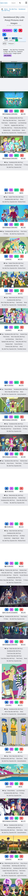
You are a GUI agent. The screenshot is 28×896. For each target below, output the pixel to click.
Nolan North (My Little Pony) (16, 530)
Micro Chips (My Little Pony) (9, 120)
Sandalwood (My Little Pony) (16, 118)
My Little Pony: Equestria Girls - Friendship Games (14, 132)
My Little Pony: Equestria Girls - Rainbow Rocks (14, 201)
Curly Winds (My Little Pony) (8, 658)
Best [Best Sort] (6, 40)
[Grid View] (6, 38)
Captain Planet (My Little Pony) (16, 196)
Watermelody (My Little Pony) (16, 297)
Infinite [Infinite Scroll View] (15, 38)
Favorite (7, 30)
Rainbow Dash (7, 53)
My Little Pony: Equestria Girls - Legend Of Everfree (14, 875)
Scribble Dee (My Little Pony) (10, 497)
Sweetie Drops (12, 122)
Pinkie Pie (6, 125)
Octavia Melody (8, 389)
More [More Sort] (11, 40)
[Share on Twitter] (15, 30)
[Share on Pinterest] (20, 30)
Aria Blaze (22, 535)
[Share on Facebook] (4, 34)
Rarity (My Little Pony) (6, 127)
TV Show (6, 233)
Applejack (20, 51)
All (4, 43)
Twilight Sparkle (16, 53)
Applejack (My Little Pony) (17, 125)
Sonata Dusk (7, 538)
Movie (6, 9)
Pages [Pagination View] (20, 38)
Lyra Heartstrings (22, 122)
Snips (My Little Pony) (22, 500)
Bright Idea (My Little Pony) (15, 648)
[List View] (10, 38)
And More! (7, 55)
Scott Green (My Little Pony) (14, 653)
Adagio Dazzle (15, 538)
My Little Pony (13, 9)
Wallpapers (11, 43)
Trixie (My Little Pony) (6, 428)
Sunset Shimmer (16, 130)
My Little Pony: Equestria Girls (14, 167)
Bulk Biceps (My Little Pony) (14, 827)
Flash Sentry (5, 122)
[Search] (20, 3)
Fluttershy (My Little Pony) (20, 127)
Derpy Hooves (21, 120)
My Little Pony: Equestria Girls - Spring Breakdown (14, 394)
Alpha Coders (4, 3)
